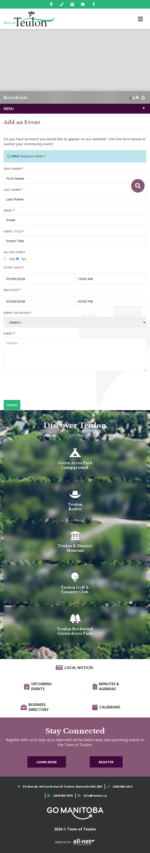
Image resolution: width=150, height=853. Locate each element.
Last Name (13, 190)
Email (9, 210)
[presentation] (38, 387)
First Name (13, 169)
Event (9, 333)
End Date (12, 290)
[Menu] (140, 19)
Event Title (14, 231)
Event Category (17, 313)
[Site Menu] (75, 109)
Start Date (14, 267)
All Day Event (14, 252)
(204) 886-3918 (63, 795)
